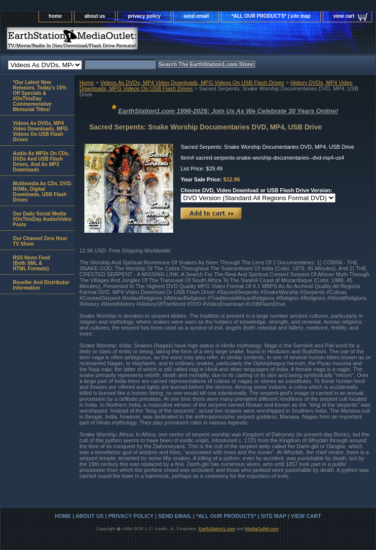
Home (86, 82)
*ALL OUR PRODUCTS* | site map (270, 16)
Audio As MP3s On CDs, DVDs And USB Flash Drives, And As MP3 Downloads (41, 161)
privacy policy (144, 16)
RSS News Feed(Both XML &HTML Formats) (31, 263)
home (55, 16)
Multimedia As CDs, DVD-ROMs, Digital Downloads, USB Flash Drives (42, 192)
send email (196, 16)
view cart (343, 16)
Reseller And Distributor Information (41, 285)
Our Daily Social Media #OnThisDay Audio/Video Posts (42, 219)
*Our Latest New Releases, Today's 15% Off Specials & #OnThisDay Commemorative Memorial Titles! (39, 96)
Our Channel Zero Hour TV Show (40, 241)
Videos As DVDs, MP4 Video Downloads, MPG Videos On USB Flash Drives (192, 82)
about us (94, 16)
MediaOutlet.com (262, 528)
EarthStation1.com (216, 528)
